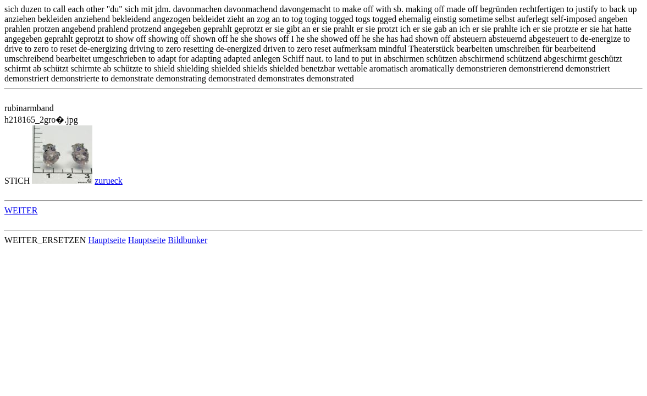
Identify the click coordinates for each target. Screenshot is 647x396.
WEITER (20, 210)
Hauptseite (106, 240)
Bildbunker (187, 240)
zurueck (109, 180)
